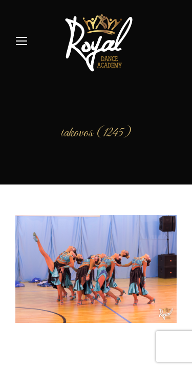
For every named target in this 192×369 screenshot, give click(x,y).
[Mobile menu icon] (21, 41)
